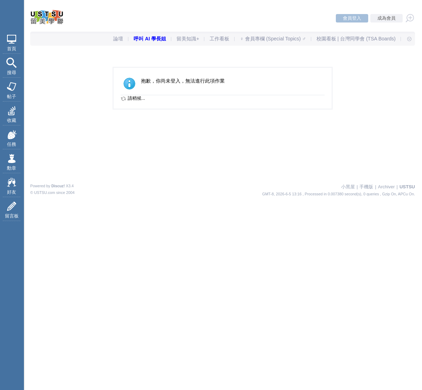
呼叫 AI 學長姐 (150, 38)
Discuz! (58, 186)
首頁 (11, 48)
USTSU (407, 186)
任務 (11, 144)
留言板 (12, 216)
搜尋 (11, 72)
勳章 (11, 168)
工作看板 (219, 38)
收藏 (11, 120)
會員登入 (352, 18)
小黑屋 (348, 186)
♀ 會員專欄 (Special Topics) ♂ (273, 38)
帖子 (11, 96)
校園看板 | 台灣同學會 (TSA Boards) (356, 38)
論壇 (118, 38)
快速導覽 (406, 39)
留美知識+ (188, 38)
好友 (11, 192)
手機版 (366, 186)
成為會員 (386, 18)
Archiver (386, 186)
